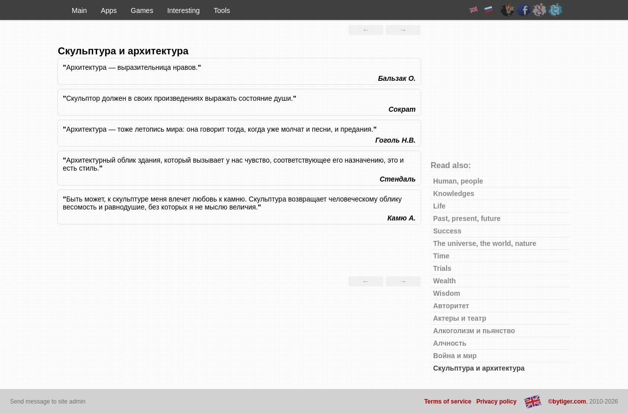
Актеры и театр (459, 318)
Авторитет (451, 306)
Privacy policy (496, 401)
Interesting (183, 10)
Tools (222, 10)
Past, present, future (466, 218)
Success (447, 231)
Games (142, 10)
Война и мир (454, 356)
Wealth (444, 281)
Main (79, 10)
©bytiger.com (567, 401)
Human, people (458, 181)
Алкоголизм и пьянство (474, 331)
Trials (442, 268)
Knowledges (453, 194)
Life (439, 206)
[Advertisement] (239, 251)
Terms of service (447, 401)
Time (441, 256)
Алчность (450, 343)
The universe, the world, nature (484, 243)
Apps (109, 10)
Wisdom (446, 293)
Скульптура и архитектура (479, 368)
